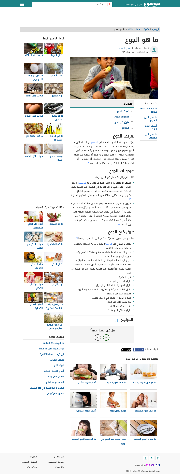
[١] (94, 145)
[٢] (89, 162)
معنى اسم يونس (55, 377)
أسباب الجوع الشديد (151, 127)
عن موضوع (59, 457)
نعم (106, 337)
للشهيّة (82, 183)
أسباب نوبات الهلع (55, 382)
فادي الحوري (124, 48)
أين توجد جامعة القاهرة (52, 354)
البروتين (108, 244)
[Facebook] (157, 458)
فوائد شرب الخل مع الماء (51, 349)
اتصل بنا (33, 457)
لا (98, 337)
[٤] (119, 223)
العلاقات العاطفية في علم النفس (47, 388)
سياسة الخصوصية (56, 462)
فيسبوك (140, 349)
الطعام (94, 142)
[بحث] (108, 4)
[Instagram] (145, 458)
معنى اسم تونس (55, 393)
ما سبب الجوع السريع (150, 119)
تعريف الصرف (57, 360)
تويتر (129, 349)
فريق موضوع (31, 467)
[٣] (130, 198)
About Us (59, 467)
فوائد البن (59, 365)
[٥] (77, 237)
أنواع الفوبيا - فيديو (54, 371)
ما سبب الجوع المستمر (150, 136)
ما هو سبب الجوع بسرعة (148, 110)
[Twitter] (151, 458)
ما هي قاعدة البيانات (53, 343)
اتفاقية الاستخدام (29, 462)
